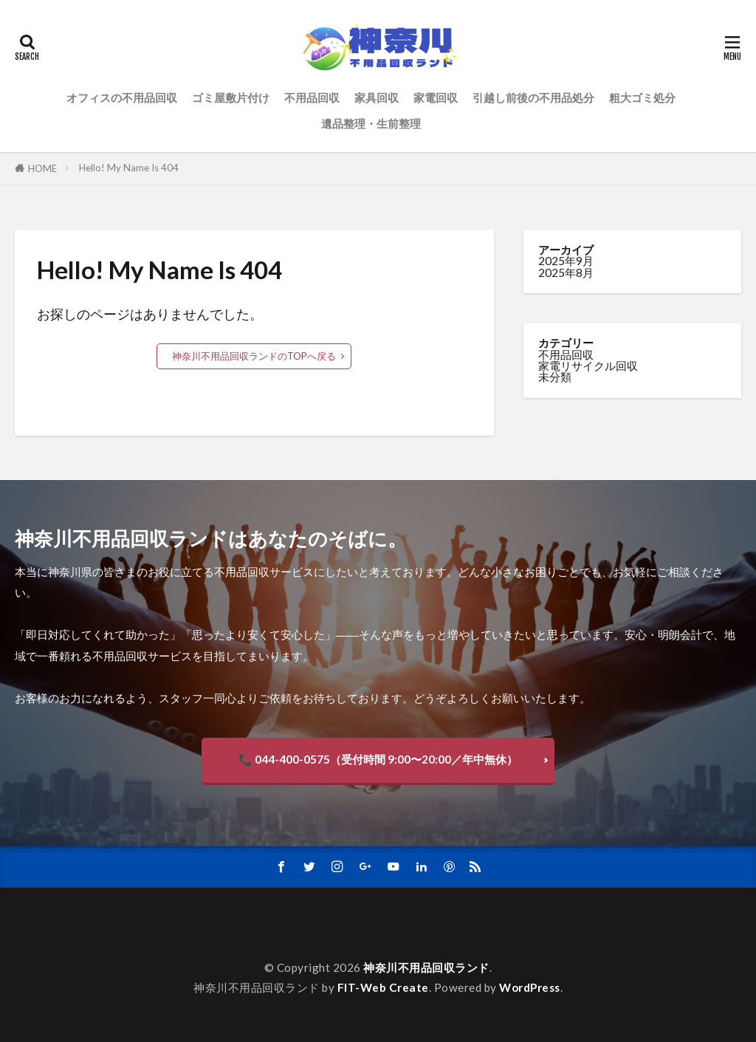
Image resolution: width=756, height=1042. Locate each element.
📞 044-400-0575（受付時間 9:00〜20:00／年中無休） (378, 759)
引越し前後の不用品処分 (533, 97)
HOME (42, 168)
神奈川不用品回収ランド (426, 967)
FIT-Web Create (383, 987)
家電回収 (435, 97)
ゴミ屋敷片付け (230, 97)
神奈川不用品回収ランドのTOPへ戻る (254, 356)
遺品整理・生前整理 (371, 123)
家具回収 (376, 97)
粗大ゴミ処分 (642, 97)
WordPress (529, 987)
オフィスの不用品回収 (121, 97)
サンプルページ (69, 937)
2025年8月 (566, 272)
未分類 (554, 376)
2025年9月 (566, 260)
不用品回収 (312, 97)
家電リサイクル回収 (588, 365)
